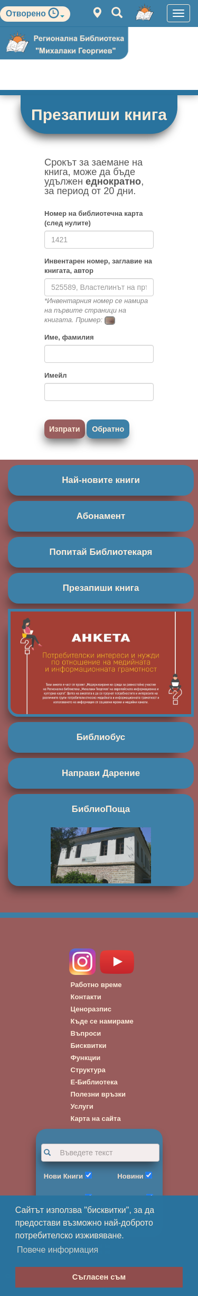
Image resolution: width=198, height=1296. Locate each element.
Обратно (108, 429)
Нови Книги (63, 1176)
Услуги (82, 1106)
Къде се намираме (102, 1021)
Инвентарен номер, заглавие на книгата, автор (98, 266)
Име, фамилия (68, 337)
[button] (56, 16)
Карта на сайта (96, 1118)
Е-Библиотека (94, 1082)
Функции (86, 1058)
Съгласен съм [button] (99, 1277)
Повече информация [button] (57, 1249)
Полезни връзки (98, 1094)
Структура (88, 1070)
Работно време (96, 985)
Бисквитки (89, 1045)
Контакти (86, 997)
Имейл (55, 375)
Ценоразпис (91, 1009)
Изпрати (64, 429)
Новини (130, 1176)
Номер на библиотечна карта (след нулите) (93, 218)
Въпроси (86, 1033)
